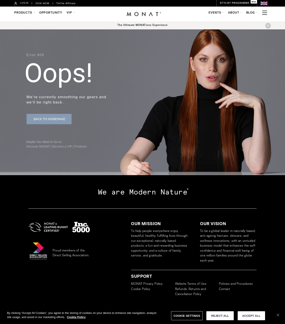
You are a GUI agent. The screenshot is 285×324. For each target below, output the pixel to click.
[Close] (278, 316)
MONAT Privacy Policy (147, 284)
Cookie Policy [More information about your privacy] (76, 318)
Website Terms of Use (190, 284)
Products (80, 146)
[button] (49, 119)
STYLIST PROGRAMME (234, 3)
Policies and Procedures (236, 284)
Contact (224, 289)
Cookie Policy (140, 289)
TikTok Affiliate (66, 3)
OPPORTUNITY (50, 12)
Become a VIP (62, 146)
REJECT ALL (220, 317)
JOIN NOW (42, 3)
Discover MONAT (38, 146)
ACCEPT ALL (251, 317)
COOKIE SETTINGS (186, 317)
